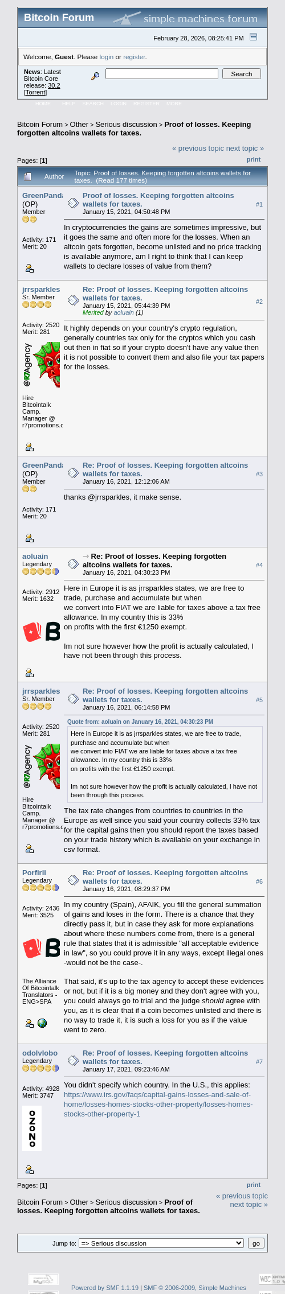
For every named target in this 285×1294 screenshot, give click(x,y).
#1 (259, 204)
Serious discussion (126, 124)
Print (253, 159)
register (134, 56)
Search (93, 103)
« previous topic (198, 148)
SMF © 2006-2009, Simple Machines (195, 1287)
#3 (259, 474)
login (107, 56)
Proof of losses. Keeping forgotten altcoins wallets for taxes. (134, 128)
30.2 (54, 85)
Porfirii (34, 872)
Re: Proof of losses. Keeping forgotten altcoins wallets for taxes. (154, 560)
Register (146, 103)
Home (43, 103)
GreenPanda (44, 195)
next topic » (245, 148)
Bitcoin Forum (40, 124)
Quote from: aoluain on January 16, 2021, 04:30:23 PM (140, 722)
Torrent (35, 92)
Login (119, 103)
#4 (259, 565)
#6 (259, 881)
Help (69, 103)
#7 (259, 1061)
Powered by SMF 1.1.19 (105, 1287)
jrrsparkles (41, 289)
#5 (259, 700)
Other (79, 124)
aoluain (123, 312)
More (174, 103)
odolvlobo (40, 1053)
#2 (259, 301)
